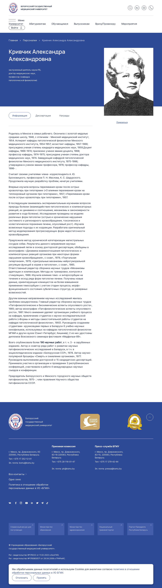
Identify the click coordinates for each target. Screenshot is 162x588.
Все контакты (16, 474)
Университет (16, 23)
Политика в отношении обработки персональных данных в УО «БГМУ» (29, 486)
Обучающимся (59, 23)
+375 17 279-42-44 (108, 461)
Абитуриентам (37, 23)
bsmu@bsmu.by (26, 463)
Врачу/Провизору (105, 23)
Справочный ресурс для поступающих (20, 528)
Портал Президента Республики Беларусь (138, 528)
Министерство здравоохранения (77, 528)
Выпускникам (81, 23)
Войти (14, 27)
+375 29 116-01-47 (65, 461)
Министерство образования (46, 528)
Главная (13, 40)
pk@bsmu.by (68, 468)
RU (137, 8)
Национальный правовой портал (106, 528)
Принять (41, 577)
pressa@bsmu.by (113, 468)
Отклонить (22, 577)
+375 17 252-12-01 (22, 458)
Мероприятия (129, 23)
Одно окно (15, 479)
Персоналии (30, 40)
